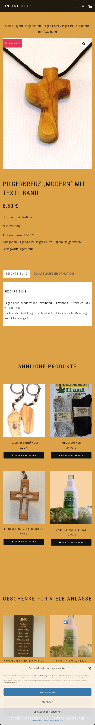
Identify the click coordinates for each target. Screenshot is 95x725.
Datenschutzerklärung (51, 720)
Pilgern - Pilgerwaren (27, 26)
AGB (62, 720)
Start (8, 26)
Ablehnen (47, 702)
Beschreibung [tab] (16, 273)
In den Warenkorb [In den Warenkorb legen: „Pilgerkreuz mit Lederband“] (25, 542)
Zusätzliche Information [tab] (54, 273)
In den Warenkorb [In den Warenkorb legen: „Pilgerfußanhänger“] (25, 455)
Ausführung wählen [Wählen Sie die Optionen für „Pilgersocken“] (71, 455)
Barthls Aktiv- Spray (71, 661)
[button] (89, 668)
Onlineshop (17, 6)
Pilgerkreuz (26, 249)
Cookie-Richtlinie (37, 720)
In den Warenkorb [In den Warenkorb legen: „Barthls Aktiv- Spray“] (73, 542)
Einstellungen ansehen (47, 711)
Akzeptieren (47, 692)
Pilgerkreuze (51, 26)
